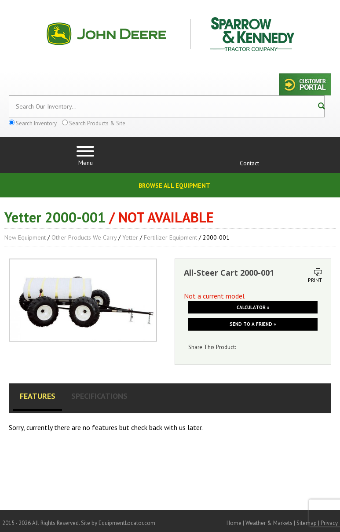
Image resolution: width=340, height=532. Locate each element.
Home (234, 523)
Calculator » (253, 307)
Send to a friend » (253, 324)
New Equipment (25, 237)
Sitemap (306, 523)
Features (37, 396)
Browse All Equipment (174, 185)
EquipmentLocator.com (127, 523)
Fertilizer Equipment (170, 237)
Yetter (130, 237)
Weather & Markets (268, 523)
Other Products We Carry (84, 237)
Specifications (99, 396)
